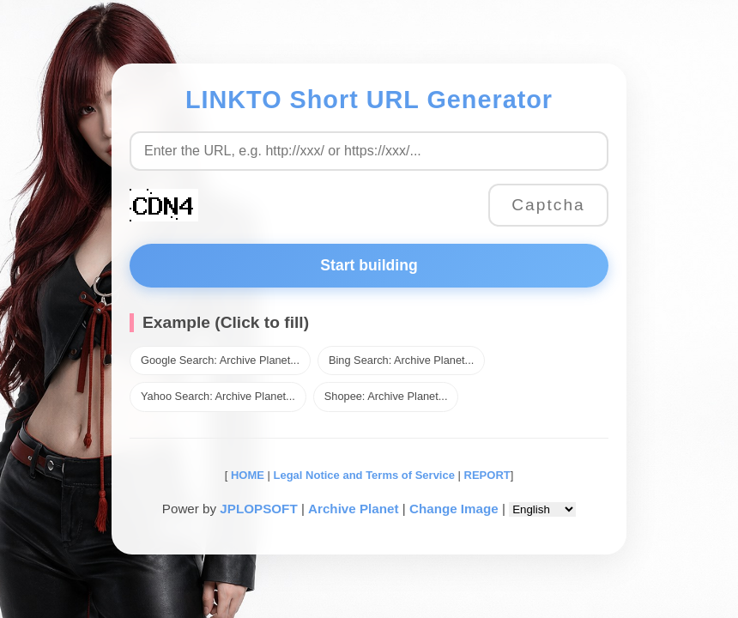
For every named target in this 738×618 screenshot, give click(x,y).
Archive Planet (353, 508)
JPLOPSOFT (258, 508)
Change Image (454, 508)
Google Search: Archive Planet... (220, 360)
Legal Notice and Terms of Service (364, 475)
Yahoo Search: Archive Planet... (218, 396)
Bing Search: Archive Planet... (401, 360)
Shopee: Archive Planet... (386, 396)
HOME (245, 475)
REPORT (487, 475)
